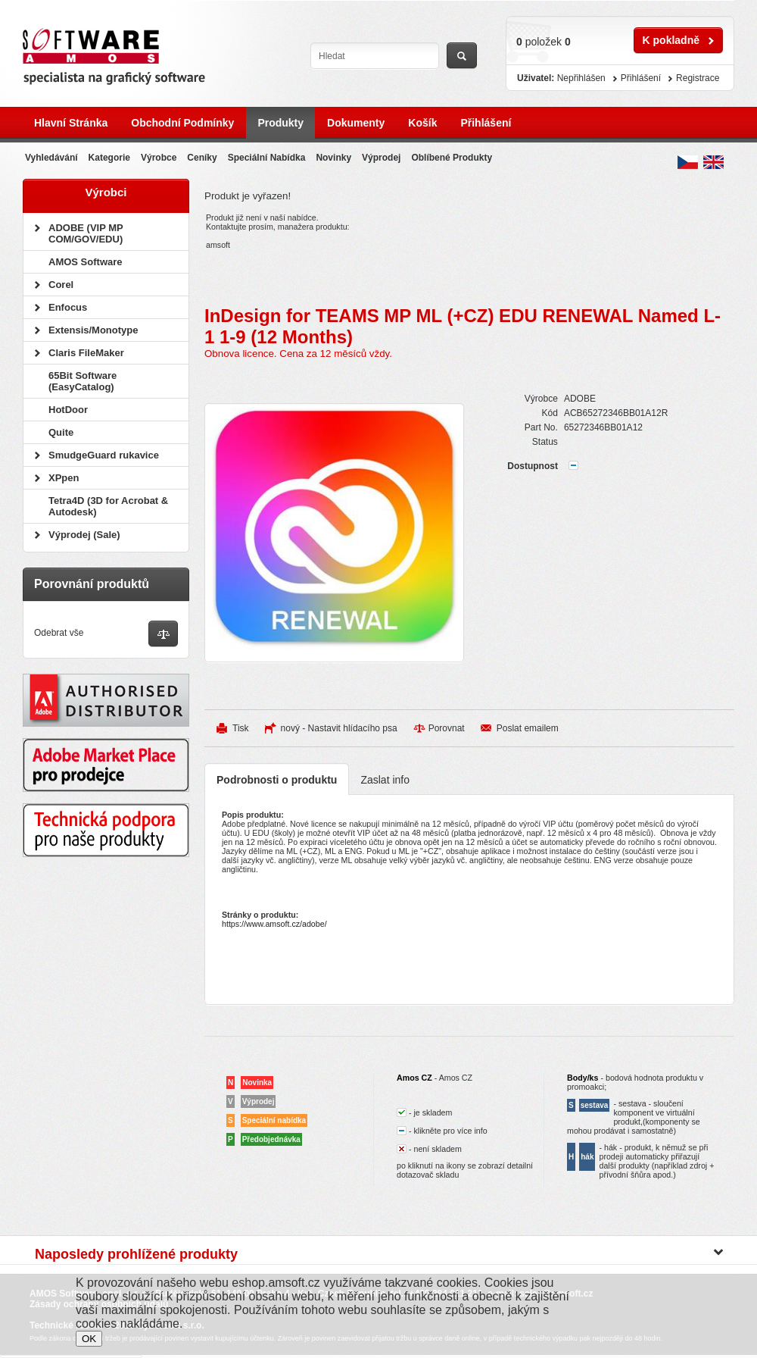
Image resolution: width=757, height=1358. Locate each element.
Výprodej (381, 157)
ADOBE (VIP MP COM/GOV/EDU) (85, 233)
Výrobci (105, 192)
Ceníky (202, 157)
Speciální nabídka (267, 157)
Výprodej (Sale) (84, 534)
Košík (422, 123)
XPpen (63, 477)
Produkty (280, 123)
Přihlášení (485, 123)
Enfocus (67, 307)
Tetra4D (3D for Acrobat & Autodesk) (108, 506)
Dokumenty (356, 123)
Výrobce (158, 157)
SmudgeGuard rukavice (103, 455)
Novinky (333, 157)
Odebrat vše (58, 632)
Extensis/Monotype (93, 330)
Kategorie (109, 157)
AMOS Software (85, 262)
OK (89, 1338)
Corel (60, 284)
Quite (60, 432)
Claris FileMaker (86, 352)
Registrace (697, 78)
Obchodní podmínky (182, 123)
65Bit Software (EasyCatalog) (82, 381)
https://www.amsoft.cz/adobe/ (274, 923)
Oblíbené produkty (451, 157)
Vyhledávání (51, 157)
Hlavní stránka (70, 123)
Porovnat (446, 728)
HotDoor (68, 409)
